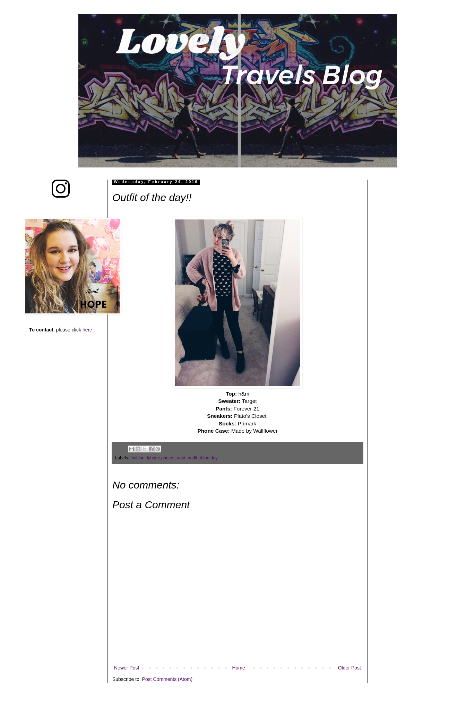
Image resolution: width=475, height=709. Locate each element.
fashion (137, 458)
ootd (181, 458)
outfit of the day (202, 458)
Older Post (349, 668)
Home (238, 668)
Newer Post (126, 668)
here (87, 329)
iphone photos (160, 458)
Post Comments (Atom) (167, 679)
